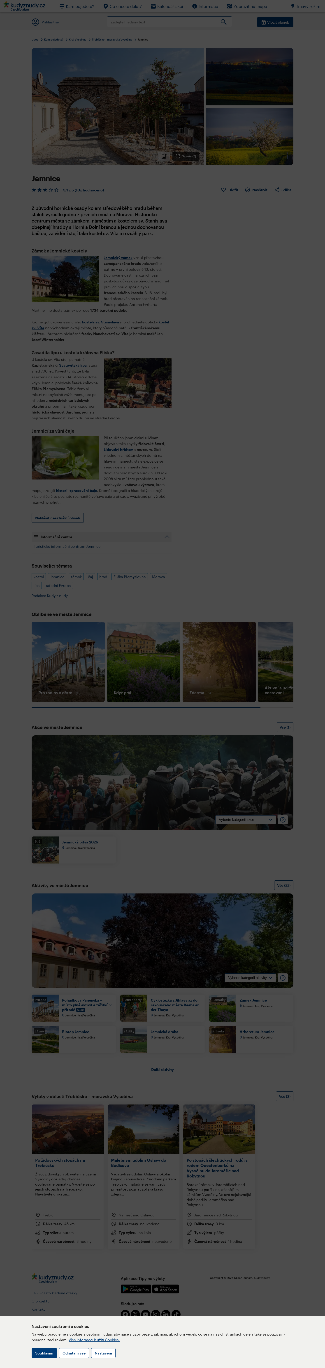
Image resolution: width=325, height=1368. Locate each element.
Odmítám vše (74, 1353)
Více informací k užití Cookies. (94, 1340)
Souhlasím (44, 1353)
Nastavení (103, 1353)
